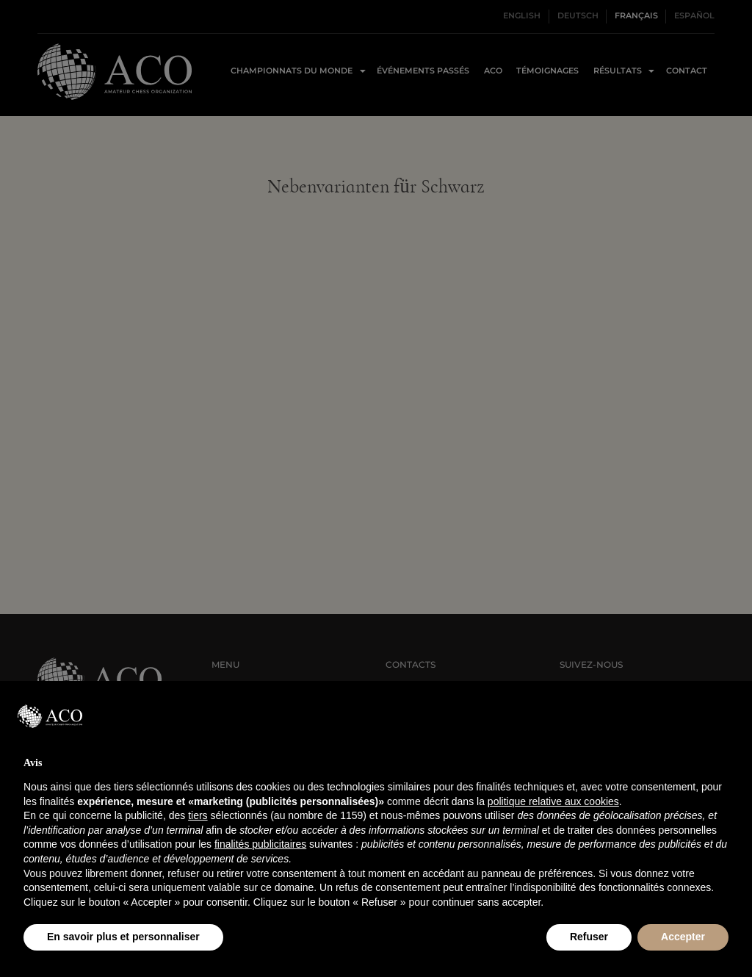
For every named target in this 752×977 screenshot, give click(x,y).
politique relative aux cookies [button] (553, 801)
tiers (197, 815)
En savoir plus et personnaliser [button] (123, 936)
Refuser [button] (589, 936)
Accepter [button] (683, 936)
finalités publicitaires (260, 844)
